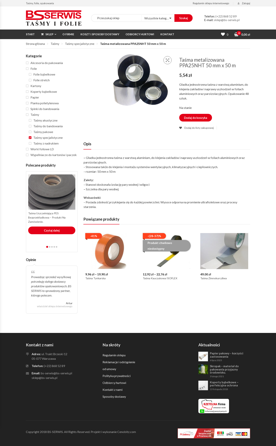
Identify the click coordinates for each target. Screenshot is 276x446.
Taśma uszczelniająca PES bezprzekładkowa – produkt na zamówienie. (47, 217)
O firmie (68, 34)
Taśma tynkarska (95, 278)
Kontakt (167, 34)
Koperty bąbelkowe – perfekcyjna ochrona (224, 383)
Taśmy (55, 43)
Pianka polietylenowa (44, 103)
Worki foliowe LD (42, 149)
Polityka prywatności (117, 376)
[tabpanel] (51, 204)
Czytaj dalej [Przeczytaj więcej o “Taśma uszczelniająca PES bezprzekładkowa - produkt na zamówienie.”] (52, 230)
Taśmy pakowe (43, 132)
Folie (33, 68)
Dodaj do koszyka (195, 117)
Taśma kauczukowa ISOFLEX (160, 278)
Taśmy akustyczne (45, 120)
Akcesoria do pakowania (46, 63)
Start (30, 34)
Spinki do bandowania (44, 109)
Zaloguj (244, 3)
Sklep (47, 34)
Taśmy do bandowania (48, 126)
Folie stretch (41, 80)
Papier (34, 97)
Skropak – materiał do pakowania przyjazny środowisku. (224, 369)
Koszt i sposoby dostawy (99, 34)
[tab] (87, 145)
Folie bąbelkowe (44, 74)
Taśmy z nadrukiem (46, 143)
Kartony (35, 86)
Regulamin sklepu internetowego (211, 3)
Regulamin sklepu (114, 355)
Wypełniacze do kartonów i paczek (53, 155)
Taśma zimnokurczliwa (213, 278)
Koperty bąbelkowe (43, 91)
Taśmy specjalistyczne (79, 43)
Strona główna (35, 43)
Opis (87, 143)
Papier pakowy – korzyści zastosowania (226, 355)
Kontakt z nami (112, 389)
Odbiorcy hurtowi (140, 34)
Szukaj (183, 18)
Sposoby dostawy (114, 396)
